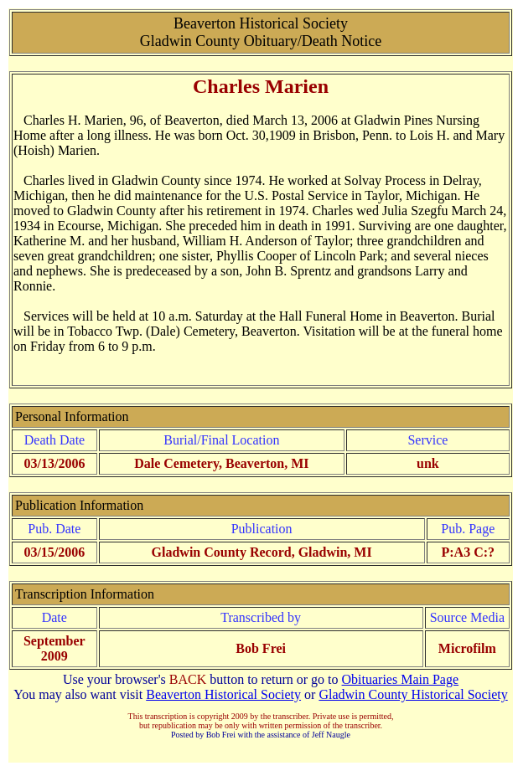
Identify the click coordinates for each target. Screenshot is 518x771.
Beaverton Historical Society (223, 694)
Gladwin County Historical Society (413, 694)
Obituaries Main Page (400, 679)
